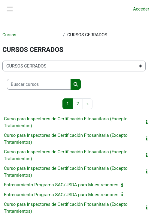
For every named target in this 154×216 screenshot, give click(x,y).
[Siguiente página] (87, 103)
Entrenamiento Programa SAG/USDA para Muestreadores (61, 185)
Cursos (9, 35)
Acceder (141, 9)
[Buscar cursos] (39, 84)
